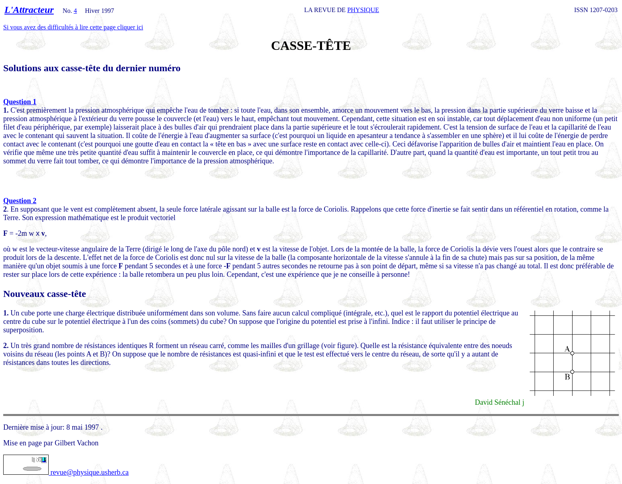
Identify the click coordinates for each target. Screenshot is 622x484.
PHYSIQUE (363, 9)
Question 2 (20, 201)
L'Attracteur (29, 9)
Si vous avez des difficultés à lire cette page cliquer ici (73, 27)
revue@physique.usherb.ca (66, 472)
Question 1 (20, 102)
